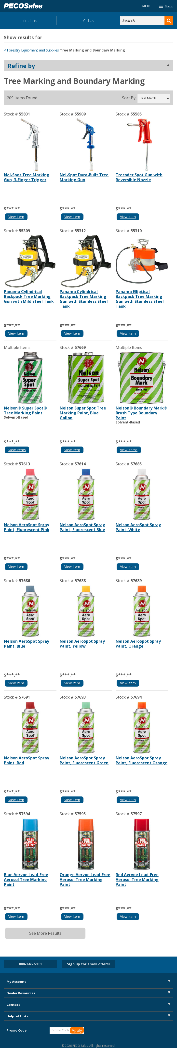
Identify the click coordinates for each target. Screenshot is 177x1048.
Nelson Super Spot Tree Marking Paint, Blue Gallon (83, 413)
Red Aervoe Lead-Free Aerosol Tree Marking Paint (137, 879)
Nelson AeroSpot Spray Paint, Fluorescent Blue (82, 527)
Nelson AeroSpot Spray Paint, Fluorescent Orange (141, 760)
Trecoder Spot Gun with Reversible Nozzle (139, 177)
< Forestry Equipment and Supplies (31, 50)
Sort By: (129, 98)
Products (30, 20)
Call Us (88, 20)
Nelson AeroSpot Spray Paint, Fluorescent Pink (26, 527)
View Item (16, 216)
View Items (17, 449)
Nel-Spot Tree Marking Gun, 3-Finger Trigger (26, 177)
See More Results (45, 933)
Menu (165, 6)
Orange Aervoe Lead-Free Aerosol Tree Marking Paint (85, 879)
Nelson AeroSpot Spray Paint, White (138, 527)
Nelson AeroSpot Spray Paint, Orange (138, 644)
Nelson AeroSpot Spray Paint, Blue (26, 644)
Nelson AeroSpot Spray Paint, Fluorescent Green (84, 760)
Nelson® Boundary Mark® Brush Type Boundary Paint (142, 414)
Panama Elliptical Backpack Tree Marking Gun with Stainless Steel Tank (140, 299)
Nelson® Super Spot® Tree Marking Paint (30, 412)
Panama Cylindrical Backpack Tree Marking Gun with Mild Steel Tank (29, 296)
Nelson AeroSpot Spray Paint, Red (26, 760)
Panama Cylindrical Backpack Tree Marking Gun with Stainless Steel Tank (84, 299)
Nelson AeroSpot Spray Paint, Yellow (82, 644)
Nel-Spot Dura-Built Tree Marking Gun (84, 177)
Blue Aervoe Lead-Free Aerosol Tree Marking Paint (26, 879)
